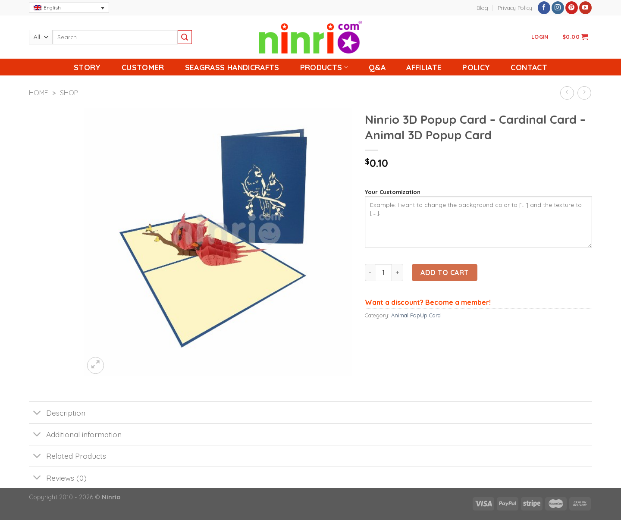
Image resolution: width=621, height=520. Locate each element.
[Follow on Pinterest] (571, 7)
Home (38, 92)
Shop (69, 92)
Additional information (75, 435)
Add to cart (444, 272)
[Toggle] (37, 413)
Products (324, 67)
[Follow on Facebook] (544, 7)
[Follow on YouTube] (585, 7)
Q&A (377, 67)
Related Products (67, 457)
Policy (476, 67)
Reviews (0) (58, 478)
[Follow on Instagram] (558, 7)
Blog (482, 7)
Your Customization (392, 191)
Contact (529, 67)
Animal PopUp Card (416, 315)
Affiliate (424, 67)
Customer (143, 67)
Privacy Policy (515, 7)
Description (57, 413)
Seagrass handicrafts (232, 67)
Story (87, 67)
